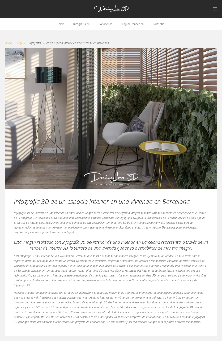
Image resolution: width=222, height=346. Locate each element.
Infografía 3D (81, 24)
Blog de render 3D (132, 24)
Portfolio (158, 24)
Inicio (61, 24)
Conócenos (105, 24)
